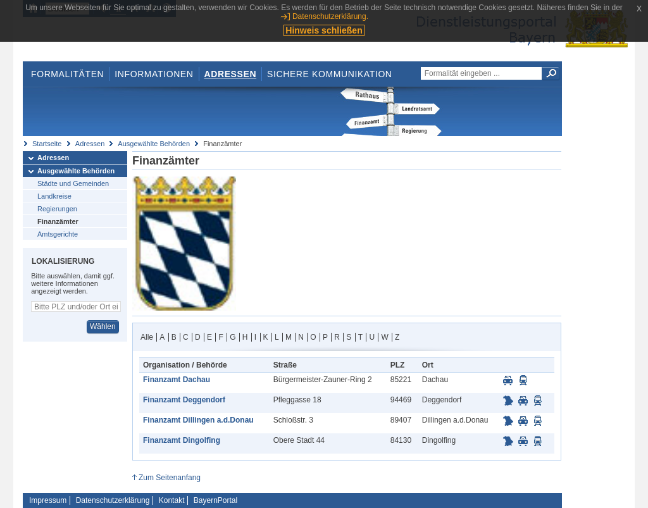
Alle (146, 337)
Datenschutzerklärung (113, 500)
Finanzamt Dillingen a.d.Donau (198, 420)
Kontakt (172, 500)
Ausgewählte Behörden (154, 143)
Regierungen (57, 209)
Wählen (103, 326)
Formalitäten (67, 74)
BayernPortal (215, 500)
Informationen (154, 74)
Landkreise (54, 196)
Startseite (46, 143)
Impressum (47, 500)
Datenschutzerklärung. (330, 16)
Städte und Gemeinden (73, 183)
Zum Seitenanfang (170, 477)
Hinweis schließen (323, 30)
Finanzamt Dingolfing (181, 440)
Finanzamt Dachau (176, 379)
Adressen (230, 74)
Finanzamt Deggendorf (184, 399)
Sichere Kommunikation (329, 74)
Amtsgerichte (57, 234)
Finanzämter (57, 221)
